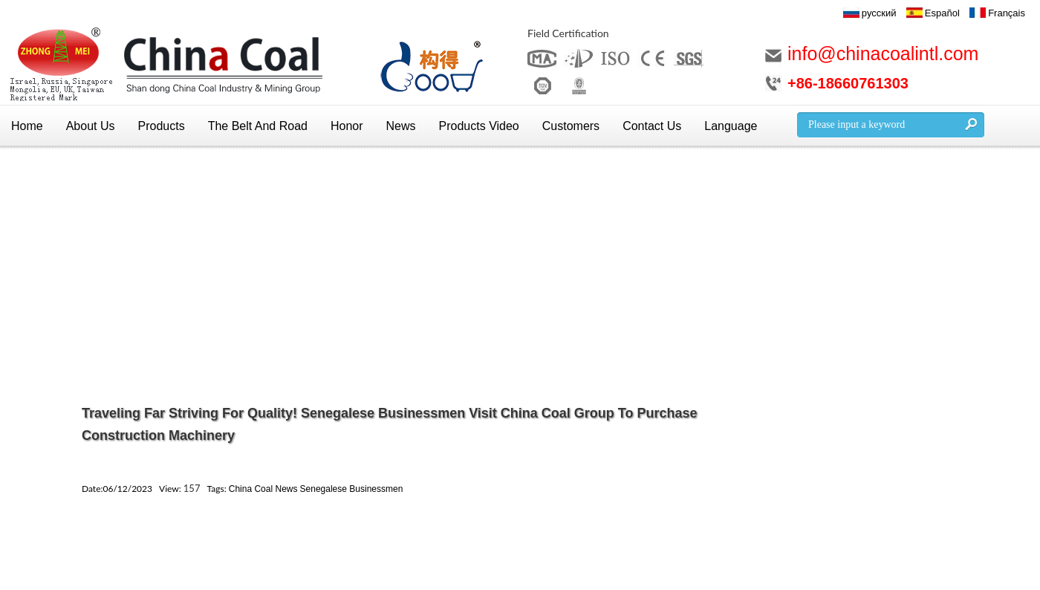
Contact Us (652, 126)
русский (879, 13)
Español (942, 13)
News (401, 126)
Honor (347, 126)
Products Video (479, 126)
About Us (90, 126)
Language (730, 126)
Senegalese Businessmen (351, 489)
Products (161, 126)
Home (27, 126)
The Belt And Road (258, 126)
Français (1006, 13)
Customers (570, 126)
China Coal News (263, 489)
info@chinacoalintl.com (882, 53)
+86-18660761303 (848, 83)
